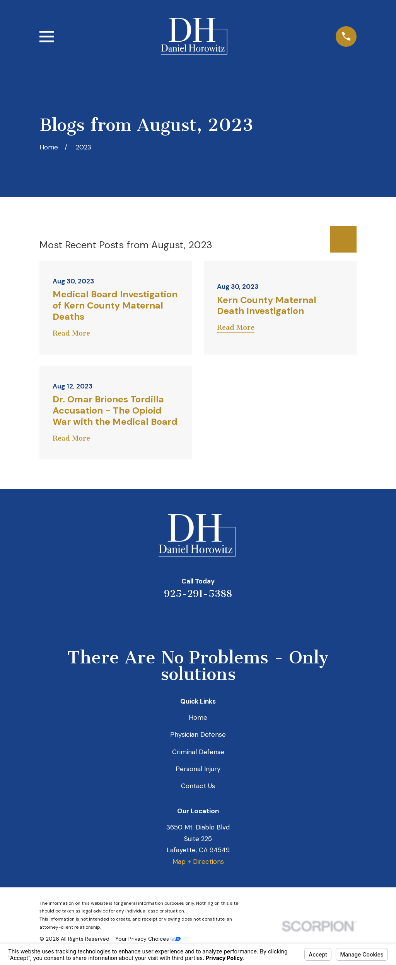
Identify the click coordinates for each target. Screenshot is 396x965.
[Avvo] (208, 619)
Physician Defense (198, 734)
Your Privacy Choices (148, 938)
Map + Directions (198, 861)
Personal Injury (198, 769)
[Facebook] (229, 619)
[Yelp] (166, 619)
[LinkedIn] (187, 619)
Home (198, 717)
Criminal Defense (198, 752)
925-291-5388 (198, 593)
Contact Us (198, 786)
